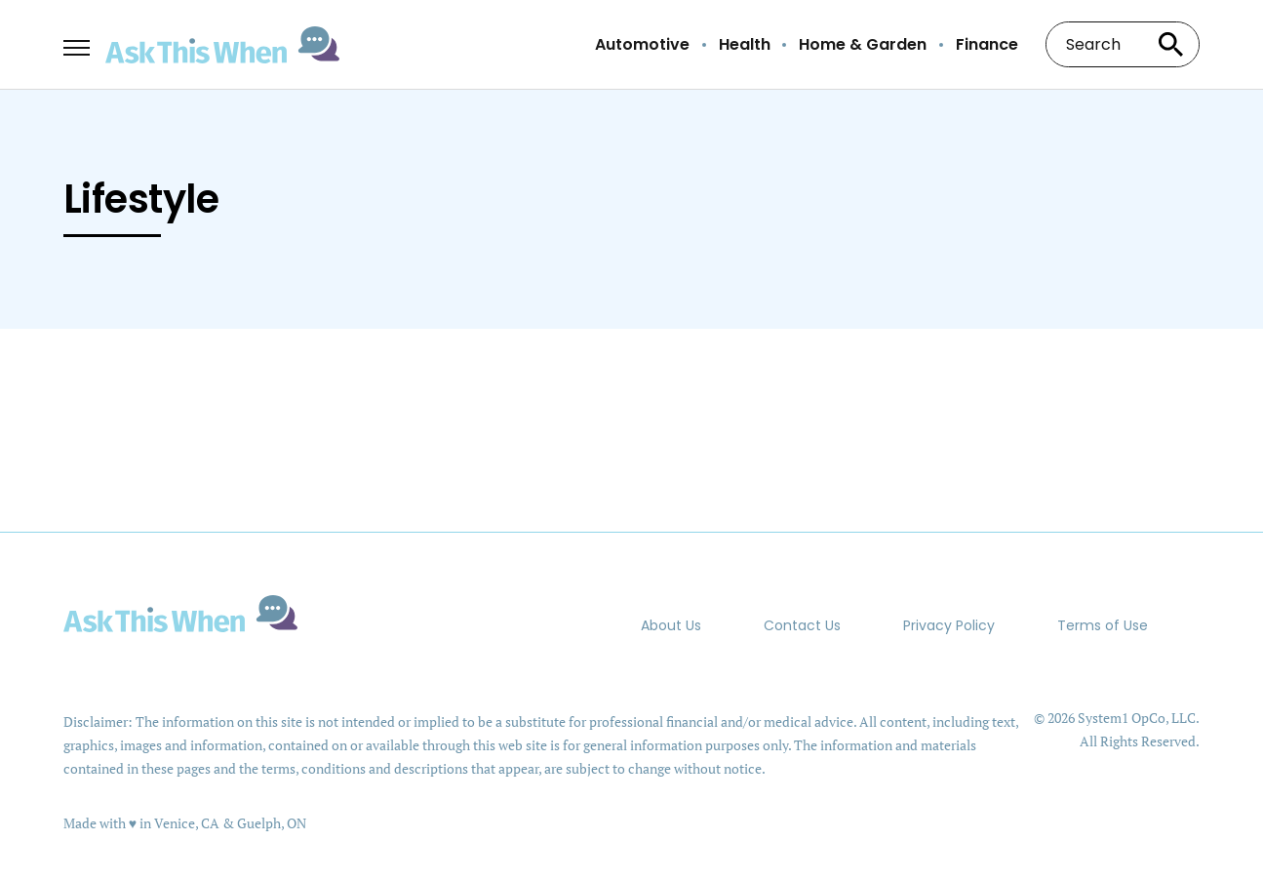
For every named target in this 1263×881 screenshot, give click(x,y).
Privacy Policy (949, 625)
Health (744, 45)
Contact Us (802, 625)
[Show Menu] (76, 43)
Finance (987, 45)
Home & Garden (863, 45)
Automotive (642, 45)
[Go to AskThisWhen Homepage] (222, 45)
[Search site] (1170, 44)
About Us (671, 625)
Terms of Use (1102, 625)
